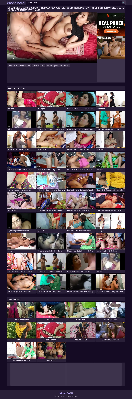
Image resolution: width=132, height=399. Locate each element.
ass (29, 66)
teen (10, 66)
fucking (66, 66)
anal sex (49, 66)
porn (56, 66)
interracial (22, 66)
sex (61, 66)
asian (42, 66)
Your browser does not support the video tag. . (52, 37)
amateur (35, 66)
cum (15, 66)
